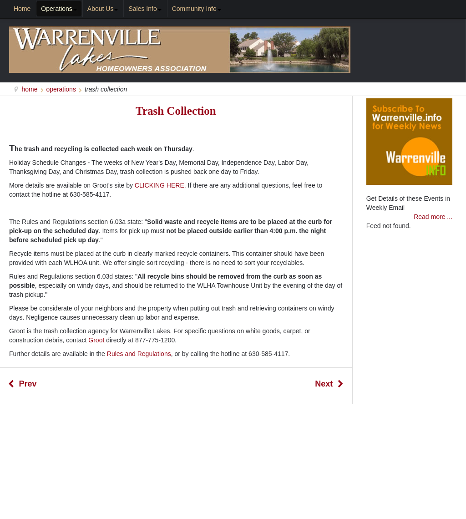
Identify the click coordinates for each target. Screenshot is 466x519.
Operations (61, 89)
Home (30, 89)
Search (366, 452)
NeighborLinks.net (318, 492)
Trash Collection (176, 111)
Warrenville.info (342, 501)
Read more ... (433, 216)
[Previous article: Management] (21, 384)
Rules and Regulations (139, 353)
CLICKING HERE (159, 185)
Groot (97, 340)
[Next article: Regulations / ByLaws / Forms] (330, 384)
